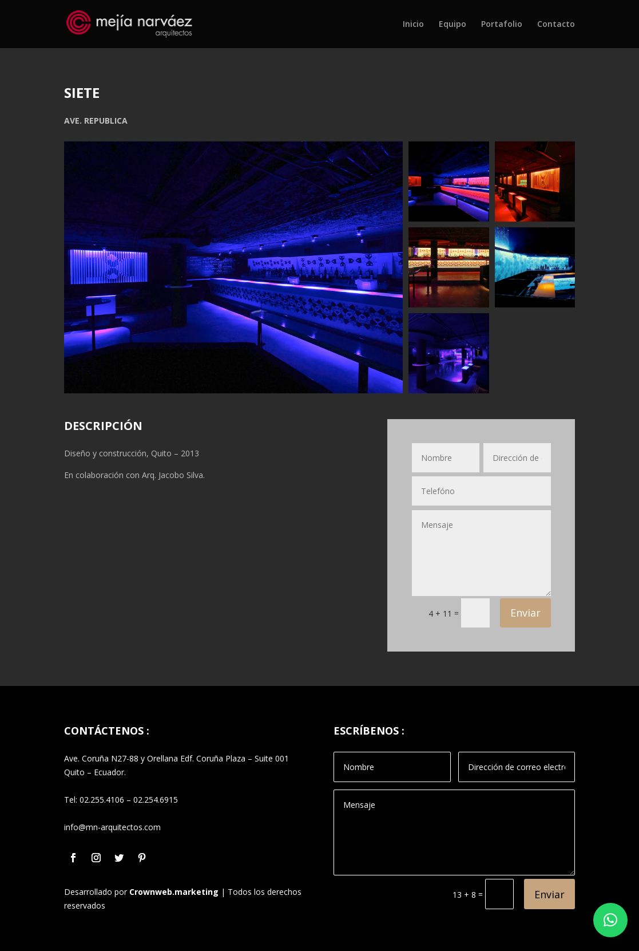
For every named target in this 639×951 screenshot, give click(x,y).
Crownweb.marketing (174, 891)
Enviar (525, 612)
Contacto (556, 24)
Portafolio (501, 24)
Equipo (452, 24)
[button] (610, 920)
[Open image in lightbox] (233, 267)
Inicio (413, 24)
